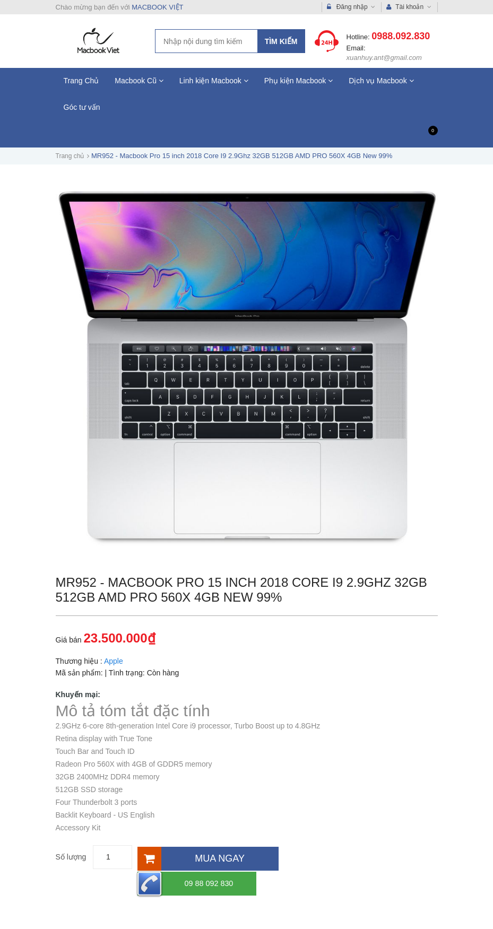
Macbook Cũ (139, 80)
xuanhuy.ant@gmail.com (384, 58)
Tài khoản (409, 7)
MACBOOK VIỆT (157, 7)
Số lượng (71, 857)
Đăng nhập (351, 7)
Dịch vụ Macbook (381, 80)
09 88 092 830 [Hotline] (328, 857)
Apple (113, 661)
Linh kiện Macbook (213, 80)
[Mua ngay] (206, 857)
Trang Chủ (81, 80)
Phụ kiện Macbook (298, 80)
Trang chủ (70, 156)
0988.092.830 (400, 36)
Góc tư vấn (82, 107)
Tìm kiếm (281, 41)
